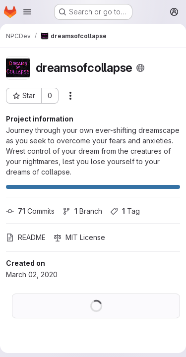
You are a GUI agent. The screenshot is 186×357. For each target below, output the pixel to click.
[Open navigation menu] (27, 12)
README (26, 237)
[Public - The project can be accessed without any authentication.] (140, 68)
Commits (30, 211)
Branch (82, 211)
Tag (125, 211)
